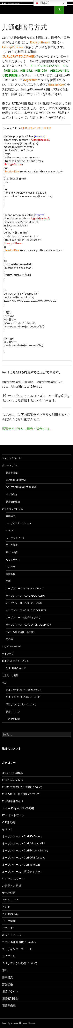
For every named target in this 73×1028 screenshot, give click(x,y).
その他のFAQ (13, 718)
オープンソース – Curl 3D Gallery (25, 588)
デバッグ (10, 566)
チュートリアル (10, 465)
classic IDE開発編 (16, 479)
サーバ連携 (12, 552)
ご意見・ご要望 (10, 675)
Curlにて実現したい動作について (24, 689)
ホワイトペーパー (11, 646)
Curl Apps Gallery (12, 780)
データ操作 (12, 545)
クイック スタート (11, 458)
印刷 (8, 581)
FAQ (4, 682)
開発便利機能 (13, 501)
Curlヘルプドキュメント (15, 660)
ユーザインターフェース (19, 523)
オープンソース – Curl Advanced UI (26, 595)
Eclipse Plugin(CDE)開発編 (21, 487)
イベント (10, 530)
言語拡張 (10, 574)
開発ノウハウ (13, 711)
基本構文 (10, 516)
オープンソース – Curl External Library (28, 624)
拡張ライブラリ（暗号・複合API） (26, 428)
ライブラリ (8, 653)
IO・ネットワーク (15, 537)
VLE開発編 (11, 494)
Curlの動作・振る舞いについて (23, 697)
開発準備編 (12, 472)
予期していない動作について (21, 704)
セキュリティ (13, 559)
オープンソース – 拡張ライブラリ (23, 617)
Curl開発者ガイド (16, 668)
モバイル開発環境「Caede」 (21, 631)
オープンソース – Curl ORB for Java (26, 610)
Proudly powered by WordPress (18, 1023)
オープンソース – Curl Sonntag (24, 602)
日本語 (42, 3)
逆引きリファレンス (12, 508)
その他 (9, 639)
